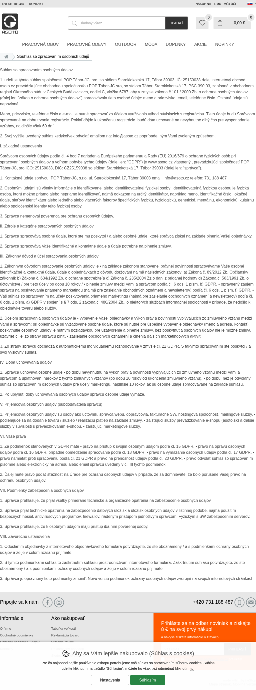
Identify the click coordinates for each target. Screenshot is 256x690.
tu (192, 668)
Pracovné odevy (87, 44)
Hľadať (176, 23)
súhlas (143, 663)
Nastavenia (110, 680)
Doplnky (176, 44)
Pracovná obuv (40, 44)
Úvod (7, 56)
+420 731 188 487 (12, 4)
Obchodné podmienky (16, 635)
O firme (5, 628)
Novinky (224, 44)
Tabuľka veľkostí (63, 628)
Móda (151, 44)
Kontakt (36, 4)
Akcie (200, 44)
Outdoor (125, 44)
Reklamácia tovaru (65, 635)
